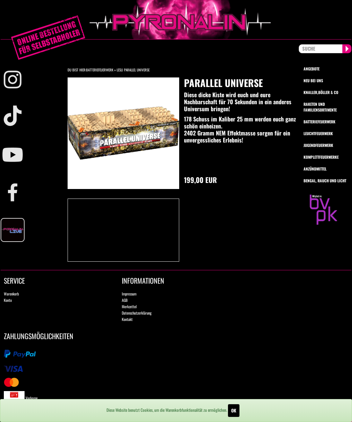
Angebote (311, 68)
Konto (8, 300)
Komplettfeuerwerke (321, 157)
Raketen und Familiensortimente (320, 106)
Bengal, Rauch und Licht (325, 180)
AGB (125, 300)
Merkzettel (129, 306)
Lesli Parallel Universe (133, 69)
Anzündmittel (315, 168)
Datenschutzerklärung (136, 313)
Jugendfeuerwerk (318, 145)
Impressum (129, 293)
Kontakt (127, 319)
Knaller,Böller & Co (321, 92)
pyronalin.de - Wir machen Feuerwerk (176, 19)
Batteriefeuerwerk (99, 69)
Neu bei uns (313, 80)
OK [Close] (233, 410)
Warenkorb (11, 293)
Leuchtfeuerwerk (318, 133)
